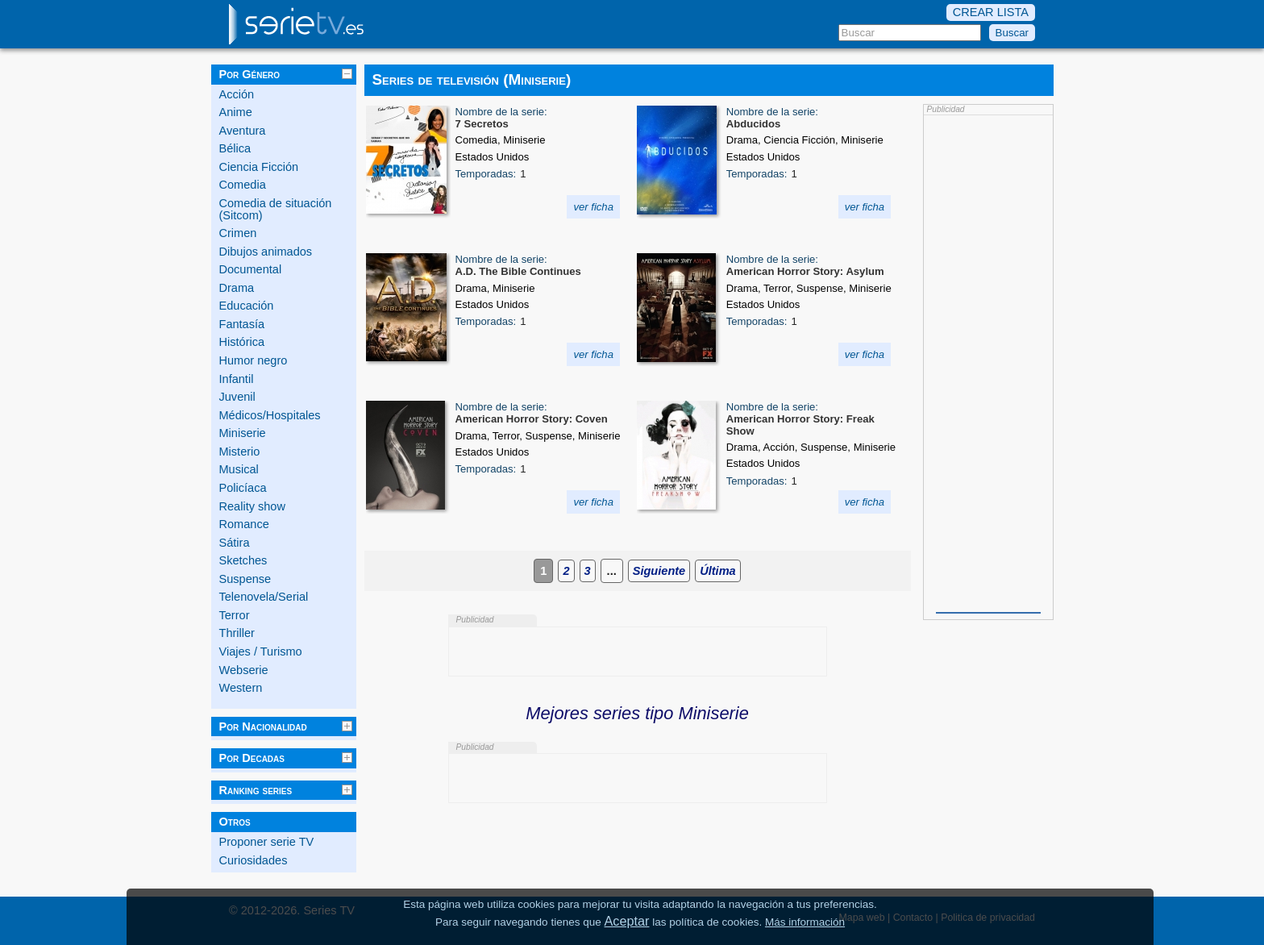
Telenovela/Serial (264, 596)
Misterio (239, 451)
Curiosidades (253, 860)
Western (241, 687)
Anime (235, 112)
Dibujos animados (266, 251)
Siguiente (659, 570)
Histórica (242, 341)
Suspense (245, 578)
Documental (250, 269)
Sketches (243, 560)
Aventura (242, 130)
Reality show (252, 506)
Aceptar (627, 921)
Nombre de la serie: (501, 111)
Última (717, 570)
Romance (244, 524)
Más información (805, 922)
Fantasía (242, 324)
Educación (246, 305)
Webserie (243, 670)
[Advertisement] (988, 362)
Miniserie (242, 433)
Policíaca (243, 487)
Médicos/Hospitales (270, 415)
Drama (237, 287)
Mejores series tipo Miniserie (637, 713)
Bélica (235, 148)
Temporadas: (486, 174)
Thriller (237, 633)
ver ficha (593, 207)
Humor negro (253, 360)
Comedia (242, 184)
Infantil (236, 379)
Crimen (238, 233)
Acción (237, 94)
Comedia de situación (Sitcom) (275, 209)
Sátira (234, 542)
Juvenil (237, 396)
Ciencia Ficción (259, 166)
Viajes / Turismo (260, 651)
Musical (239, 469)
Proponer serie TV (266, 841)
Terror (234, 615)
